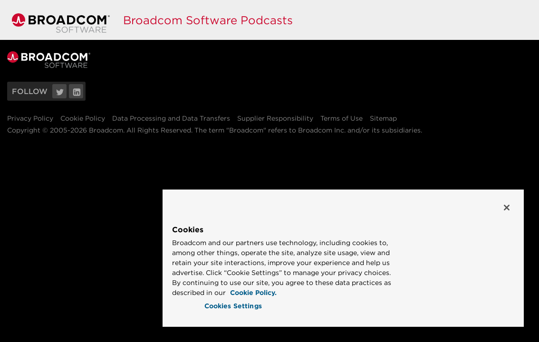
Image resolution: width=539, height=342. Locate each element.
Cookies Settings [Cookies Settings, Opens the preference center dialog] (272, 306)
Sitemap (383, 118)
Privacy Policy (30, 118)
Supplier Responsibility (275, 118)
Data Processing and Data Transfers (171, 118)
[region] (367, 253)
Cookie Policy (82, 118)
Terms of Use (341, 118)
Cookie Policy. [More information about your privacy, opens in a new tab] (342, 292)
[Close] (506, 197)
